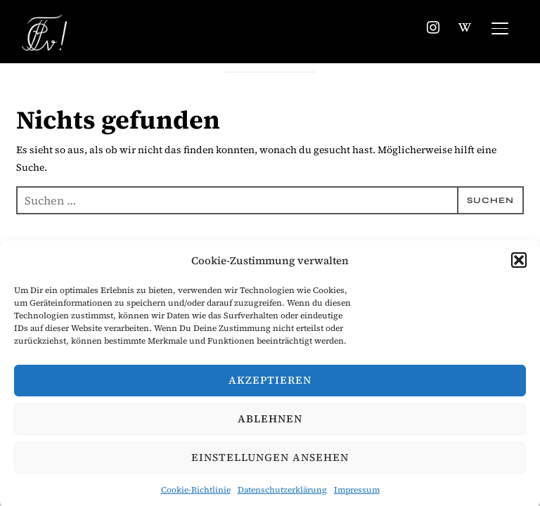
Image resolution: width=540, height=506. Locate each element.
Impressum (357, 493)
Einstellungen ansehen (270, 460)
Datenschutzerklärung (282, 493)
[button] (519, 264)
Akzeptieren (270, 383)
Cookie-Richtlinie (196, 493)
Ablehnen (270, 422)
